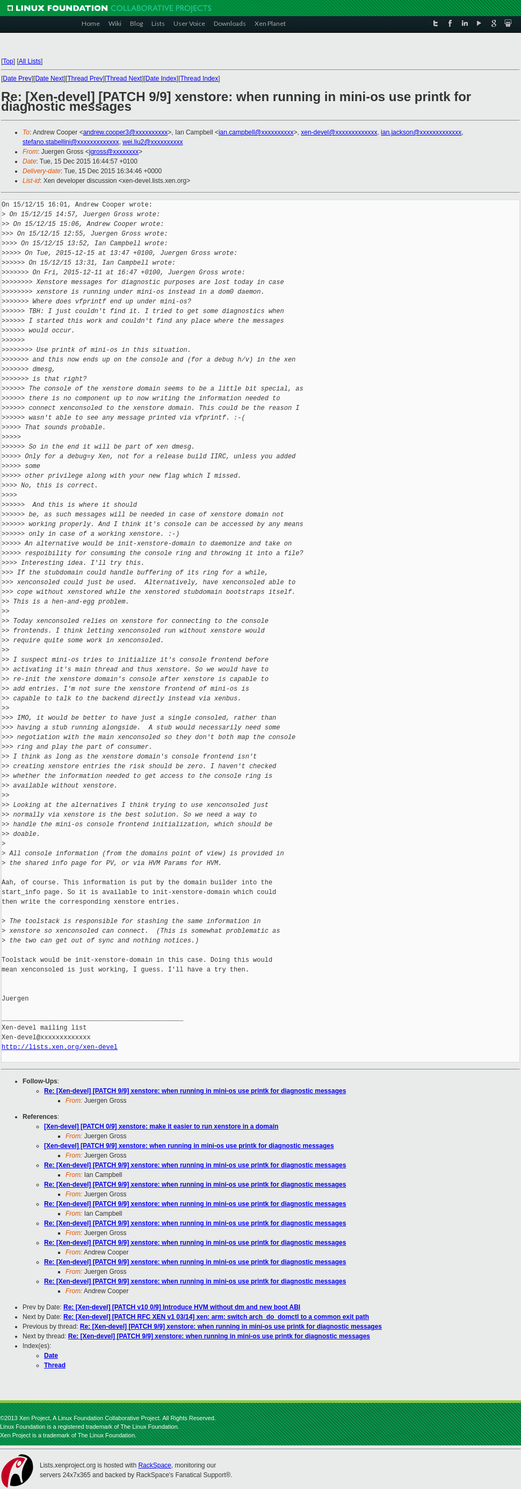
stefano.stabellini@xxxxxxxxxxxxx (71, 142)
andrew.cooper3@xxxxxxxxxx (125, 132)
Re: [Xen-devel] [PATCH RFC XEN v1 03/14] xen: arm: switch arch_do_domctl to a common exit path (216, 1317)
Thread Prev (85, 78)
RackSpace (154, 1465)
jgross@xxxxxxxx (114, 151)
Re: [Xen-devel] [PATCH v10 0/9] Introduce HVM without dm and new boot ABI (181, 1307)
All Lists (30, 61)
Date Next (49, 78)
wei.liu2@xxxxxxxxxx (152, 142)
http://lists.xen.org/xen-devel (60, 1047)
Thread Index (199, 78)
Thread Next (124, 78)
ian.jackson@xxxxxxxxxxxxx (421, 132)
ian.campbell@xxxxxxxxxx (256, 132)
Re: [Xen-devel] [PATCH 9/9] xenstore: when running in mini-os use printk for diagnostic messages (195, 1091)
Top (8, 61)
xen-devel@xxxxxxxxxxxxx (339, 132)
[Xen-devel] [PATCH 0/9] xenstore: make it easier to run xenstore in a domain (161, 1126)
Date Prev (17, 78)
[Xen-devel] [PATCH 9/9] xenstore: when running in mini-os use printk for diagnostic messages (189, 1146)
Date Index (161, 78)
